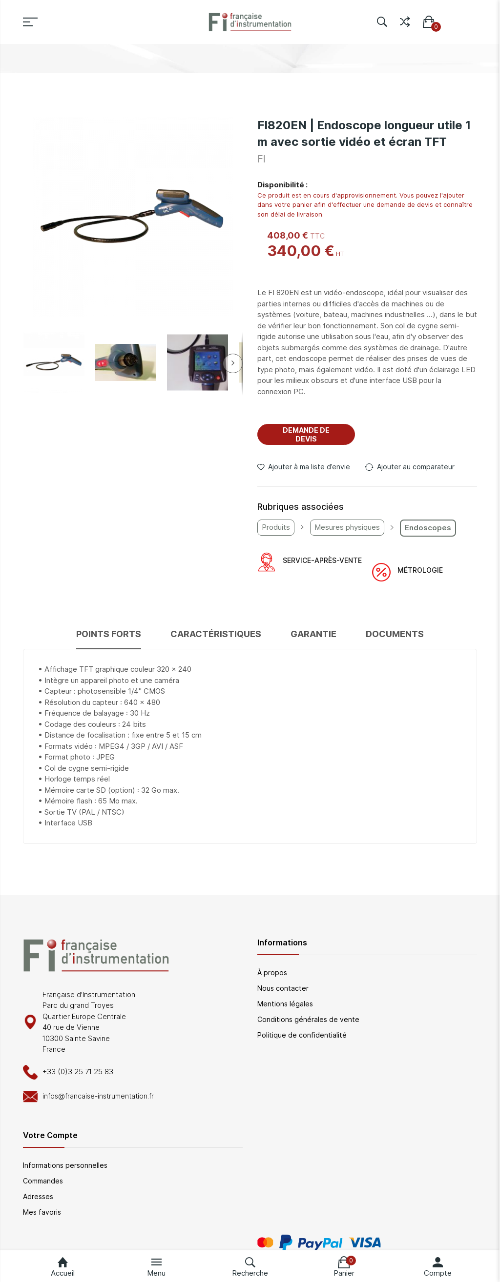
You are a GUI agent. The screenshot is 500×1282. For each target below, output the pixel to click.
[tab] (108, 638)
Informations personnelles (65, 1165)
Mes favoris (42, 1212)
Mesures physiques (347, 527)
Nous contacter (283, 988)
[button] (54, 363)
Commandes (43, 1181)
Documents (395, 634)
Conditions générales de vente (308, 1019)
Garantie (313, 634)
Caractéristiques (215, 634)
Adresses (38, 1196)
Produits (276, 527)
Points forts (108, 634)
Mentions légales (285, 1004)
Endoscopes (428, 527)
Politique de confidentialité (302, 1035)
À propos (272, 972)
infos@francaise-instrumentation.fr (98, 1096)
